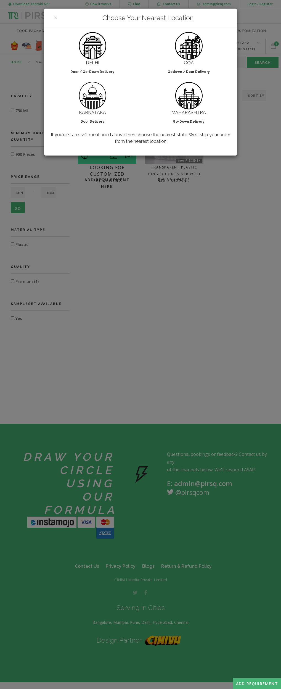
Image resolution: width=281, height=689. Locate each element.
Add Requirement (257, 683)
